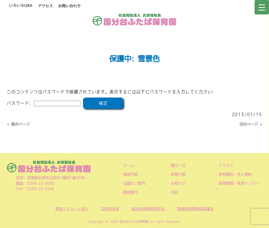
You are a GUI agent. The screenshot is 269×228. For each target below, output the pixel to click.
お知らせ (178, 183)
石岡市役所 (110, 209)
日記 (174, 192)
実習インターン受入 (71, 209)
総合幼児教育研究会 (147, 209)
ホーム (128, 165)
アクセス (226, 165)
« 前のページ (18, 124)
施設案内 (130, 192)
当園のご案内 (134, 183)
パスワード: (43, 103)
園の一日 (178, 165)
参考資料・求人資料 (235, 174)
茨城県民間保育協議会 (195, 209)
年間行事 (178, 174)
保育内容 (130, 174)
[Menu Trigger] (262, 7)
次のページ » (250, 124)
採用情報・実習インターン (237, 186)
